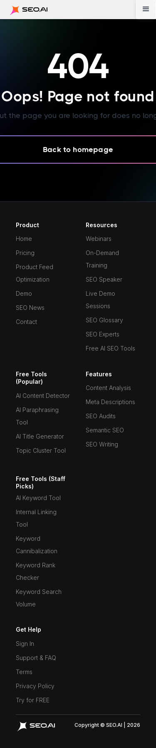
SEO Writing (102, 444)
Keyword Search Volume (39, 598)
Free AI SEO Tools (110, 348)
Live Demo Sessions (100, 299)
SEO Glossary (104, 320)
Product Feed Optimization (34, 273)
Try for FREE (33, 700)
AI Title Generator (40, 436)
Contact (26, 321)
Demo (24, 293)
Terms (24, 671)
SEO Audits (101, 415)
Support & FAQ (36, 657)
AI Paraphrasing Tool (37, 416)
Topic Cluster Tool (41, 450)
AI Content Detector (43, 395)
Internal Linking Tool (36, 518)
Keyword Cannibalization (36, 544)
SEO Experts (102, 334)
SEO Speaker (104, 279)
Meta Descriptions (110, 401)
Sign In (25, 643)
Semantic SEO (105, 430)
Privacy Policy (35, 685)
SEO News (30, 307)
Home (24, 238)
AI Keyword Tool (38, 497)
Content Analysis (108, 387)
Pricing (25, 252)
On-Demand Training (102, 259)
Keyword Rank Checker (35, 571)
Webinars (98, 238)
